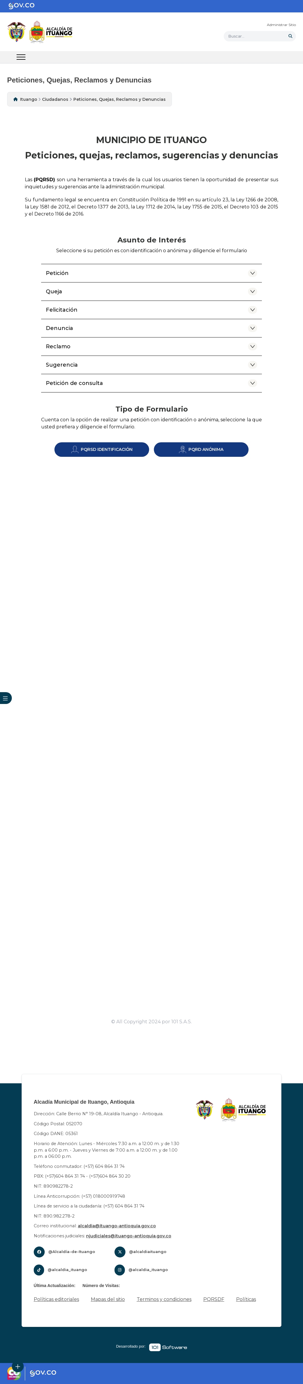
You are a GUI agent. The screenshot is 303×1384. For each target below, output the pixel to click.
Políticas (246, 1299)
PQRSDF (213, 1299)
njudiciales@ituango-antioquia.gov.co (128, 1236)
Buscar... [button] (236, 36)
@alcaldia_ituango (67, 1269)
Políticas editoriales (56, 1299)
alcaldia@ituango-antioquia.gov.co (117, 1225)
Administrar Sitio (281, 24)
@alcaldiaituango (147, 1251)
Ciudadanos (55, 99)
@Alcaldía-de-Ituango (71, 1251)
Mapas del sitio (108, 1299)
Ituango (28, 99)
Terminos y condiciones (164, 1299)
